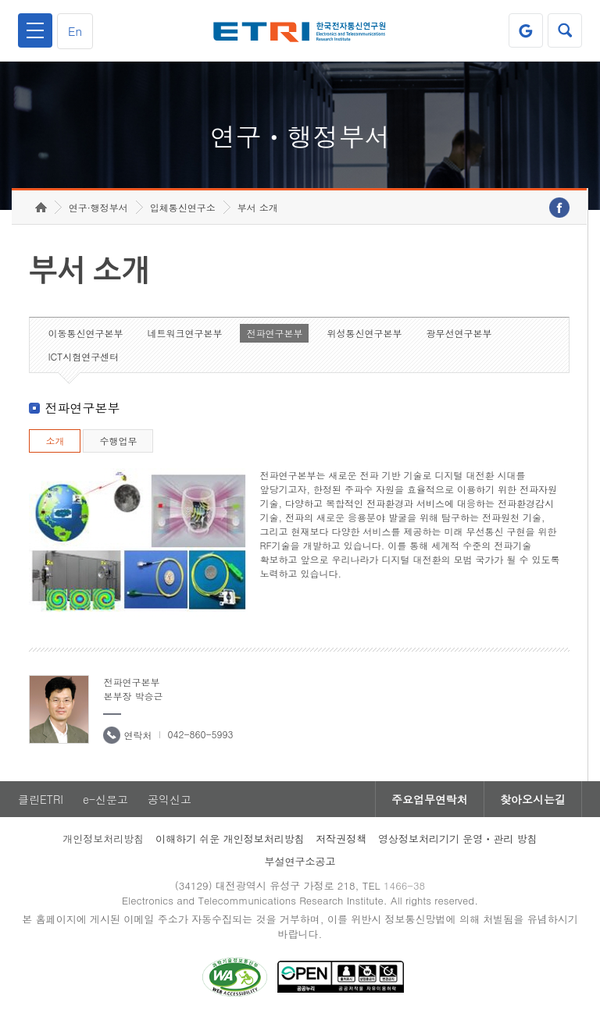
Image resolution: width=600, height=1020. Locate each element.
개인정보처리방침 (103, 838)
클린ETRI (40, 799)
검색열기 (565, 30)
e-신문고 (105, 799)
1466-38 (404, 885)
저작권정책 (341, 838)
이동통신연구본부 (85, 332)
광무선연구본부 (458, 332)
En (75, 31)
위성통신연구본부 (364, 332)
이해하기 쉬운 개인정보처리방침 (230, 838)
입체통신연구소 (183, 207)
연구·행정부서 (98, 207)
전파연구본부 (274, 332)
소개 (54, 440)
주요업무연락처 (429, 799)
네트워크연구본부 (184, 332)
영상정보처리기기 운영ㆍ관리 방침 (458, 838)
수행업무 (118, 440)
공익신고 (169, 799)
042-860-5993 (200, 734)
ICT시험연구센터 (83, 356)
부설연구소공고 (300, 861)
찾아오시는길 (533, 799)
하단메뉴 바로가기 (0, 0)
